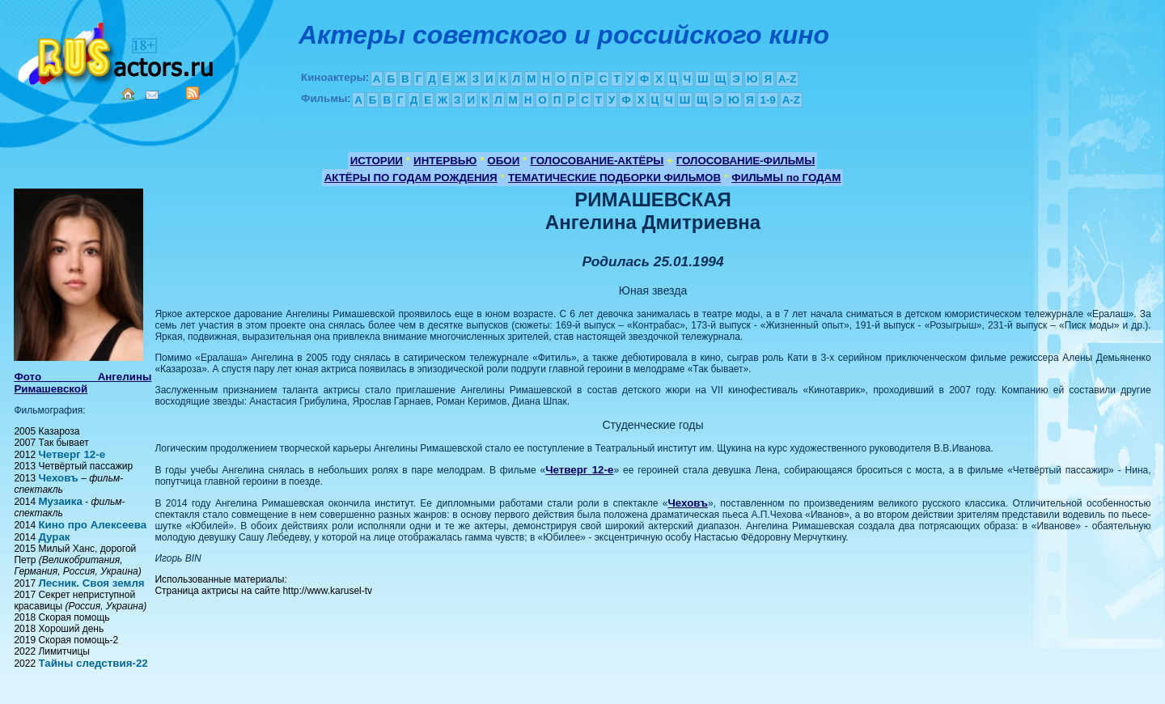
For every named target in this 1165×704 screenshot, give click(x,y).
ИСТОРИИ (376, 161)
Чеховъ (58, 478)
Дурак (54, 537)
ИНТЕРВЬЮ (445, 161)
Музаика (60, 501)
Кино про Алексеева (92, 525)
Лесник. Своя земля (91, 583)
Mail (152, 95)
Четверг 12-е (71, 454)
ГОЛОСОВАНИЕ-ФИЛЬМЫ (746, 161)
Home (127, 94)
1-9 (767, 100)
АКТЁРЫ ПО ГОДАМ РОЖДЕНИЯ (411, 178)
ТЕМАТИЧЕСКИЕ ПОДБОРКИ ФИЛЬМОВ (614, 178)
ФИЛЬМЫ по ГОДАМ (786, 178)
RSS (192, 93)
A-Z (787, 79)
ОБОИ (503, 161)
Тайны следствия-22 (92, 663)
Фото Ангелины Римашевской (82, 383)
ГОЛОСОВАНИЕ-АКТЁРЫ (596, 161)
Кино (117, 50)
